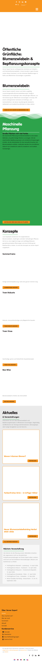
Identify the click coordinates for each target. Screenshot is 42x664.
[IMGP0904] (21, 295)
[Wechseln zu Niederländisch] (14, 660)
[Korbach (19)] (21, 334)
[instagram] (19, 2)
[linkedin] (22, 2)
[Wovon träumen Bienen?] (21, 431)
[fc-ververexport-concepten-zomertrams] (21, 256)
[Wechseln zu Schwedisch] (24, 660)
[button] (18, 5)
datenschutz (24, 650)
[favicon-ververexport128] (34, 590)
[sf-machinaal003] (20, 198)
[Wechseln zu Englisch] (17, 660)
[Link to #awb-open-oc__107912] (37, 9)
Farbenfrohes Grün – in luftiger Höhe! (20, 493)
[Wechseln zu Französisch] (21, 660)
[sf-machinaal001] (20, 152)
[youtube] (25, 2)
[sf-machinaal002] (20, 175)
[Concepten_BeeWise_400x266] (20, 372)
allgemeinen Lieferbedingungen (10, 650)
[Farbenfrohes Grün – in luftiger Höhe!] (21, 467)
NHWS (6, 652)
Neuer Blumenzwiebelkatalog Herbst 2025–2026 (20, 530)
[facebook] (16, 2)
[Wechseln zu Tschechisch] (27, 660)
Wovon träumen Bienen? (15, 456)
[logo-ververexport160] (6, 8)
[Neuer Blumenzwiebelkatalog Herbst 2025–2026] (21, 504)
